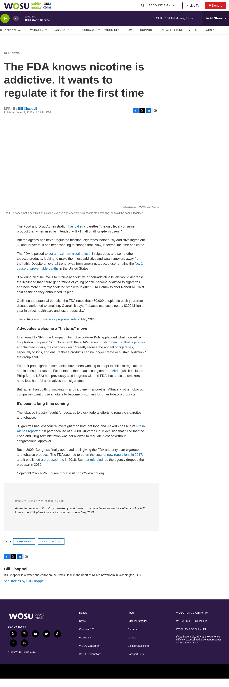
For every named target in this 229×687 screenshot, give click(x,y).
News (82, 629)
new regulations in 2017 (124, 463)
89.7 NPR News (11, 38)
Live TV (194, 9)
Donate (219, 10)
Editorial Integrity (137, 629)
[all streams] (215, 26)
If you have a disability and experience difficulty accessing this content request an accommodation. (198, 648)
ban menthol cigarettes (128, 350)
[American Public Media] (161, 679)
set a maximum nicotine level (70, 262)
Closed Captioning (138, 654)
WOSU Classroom (118, 38)
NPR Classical (51, 549)
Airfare (212, 38)
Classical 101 (62, 38)
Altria (116, 379)
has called (75, 235)
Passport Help (136, 662)
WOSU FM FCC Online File (192, 621)
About (131, 621)
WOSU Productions (90, 662)
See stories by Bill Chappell (25, 589)
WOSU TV (36, 38)
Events (192, 38)
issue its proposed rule (60, 327)
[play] (5, 27)
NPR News (12, 61)
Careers (132, 637)
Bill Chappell (27, 117)
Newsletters (172, 38)
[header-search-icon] (143, 9)
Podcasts (89, 38)
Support (147, 38)
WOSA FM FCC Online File (191, 629)
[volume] (16, 27)
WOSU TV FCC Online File (191, 637)
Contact (132, 646)
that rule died (93, 468)
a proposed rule (52, 468)
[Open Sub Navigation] (177, 9)
